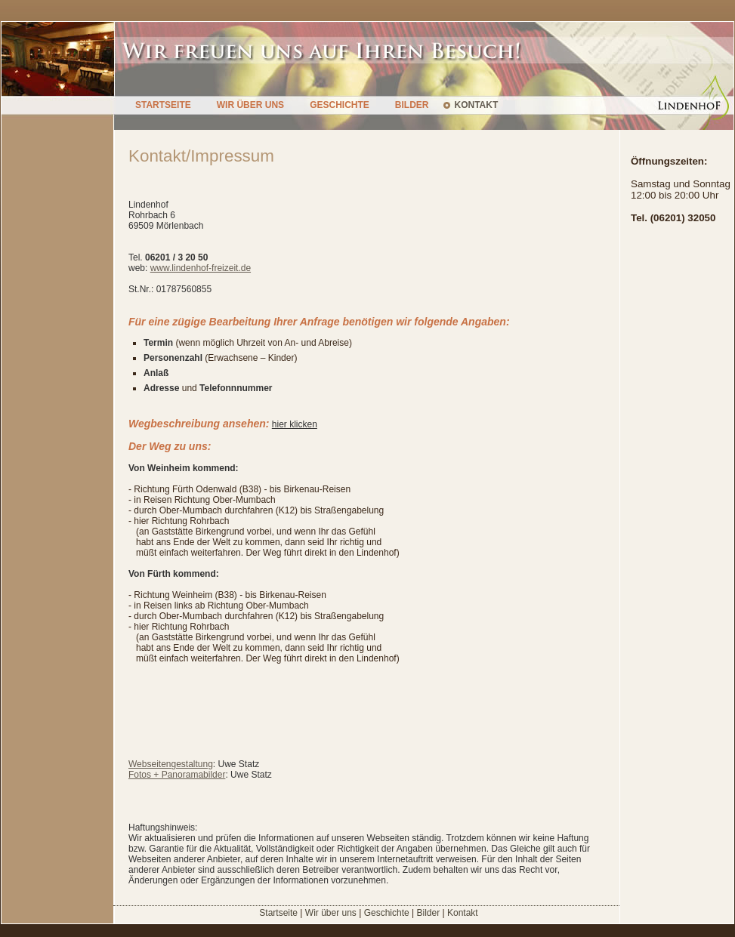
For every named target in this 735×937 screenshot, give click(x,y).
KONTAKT (476, 105)
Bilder (428, 913)
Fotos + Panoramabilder (176, 774)
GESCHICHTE (339, 105)
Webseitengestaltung (170, 764)
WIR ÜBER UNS (250, 105)
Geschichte (386, 913)
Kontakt (462, 913)
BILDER (412, 105)
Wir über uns (331, 913)
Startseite (278, 913)
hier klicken (294, 424)
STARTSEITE (163, 105)
